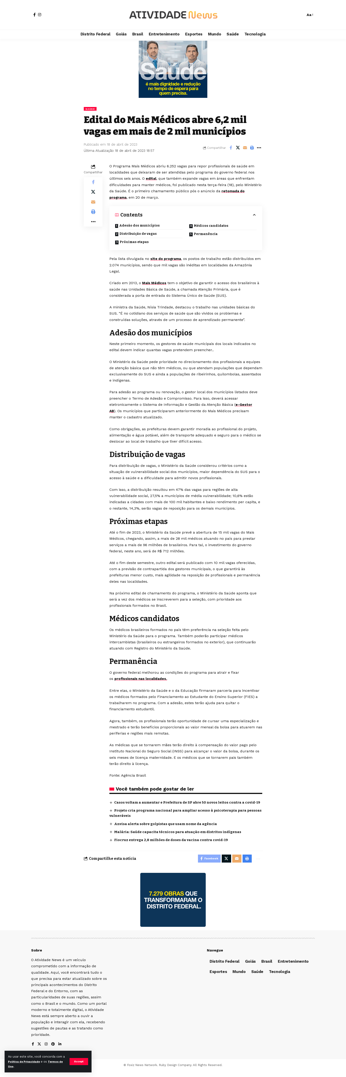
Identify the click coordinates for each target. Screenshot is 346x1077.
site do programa (166, 259)
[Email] (245, 148)
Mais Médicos (155, 283)
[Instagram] (39, 14)
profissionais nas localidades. (142, 678)
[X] (39, 1050)
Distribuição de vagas (138, 234)
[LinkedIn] (61, 1050)
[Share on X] (238, 148)
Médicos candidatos (212, 226)
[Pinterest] (53, 1050)
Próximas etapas (134, 242)
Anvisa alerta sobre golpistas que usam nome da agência (168, 828)
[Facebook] (34, 14)
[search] (299, 14)
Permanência (206, 234)
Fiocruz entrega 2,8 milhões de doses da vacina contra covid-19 (174, 844)
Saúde (91, 108)
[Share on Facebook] (230, 148)
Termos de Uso (20, 1066)
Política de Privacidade (29, 1061)
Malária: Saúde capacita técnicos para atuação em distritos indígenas (180, 836)
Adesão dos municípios (139, 225)
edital (151, 179)
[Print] (252, 148)
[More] (259, 148)
